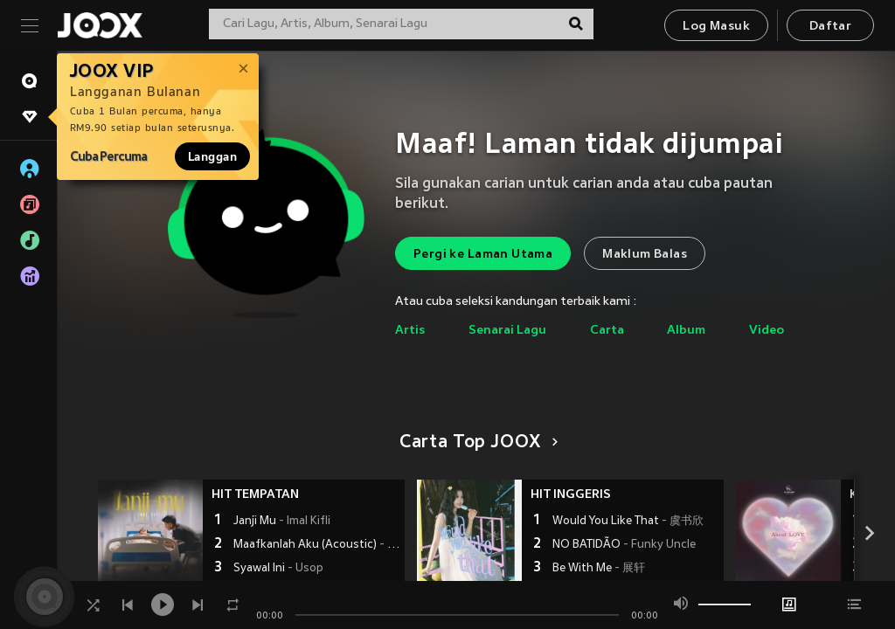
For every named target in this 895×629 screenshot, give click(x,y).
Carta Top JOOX (475, 443)
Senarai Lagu (507, 330)
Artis (410, 330)
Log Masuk (716, 26)
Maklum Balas (644, 254)
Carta (607, 330)
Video (766, 330)
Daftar (830, 26)
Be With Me (598, 569)
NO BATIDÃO (624, 545)
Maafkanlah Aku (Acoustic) (316, 545)
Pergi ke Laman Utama (482, 254)
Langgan (212, 156)
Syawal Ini (278, 569)
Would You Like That (628, 521)
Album (686, 330)
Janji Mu (281, 521)
